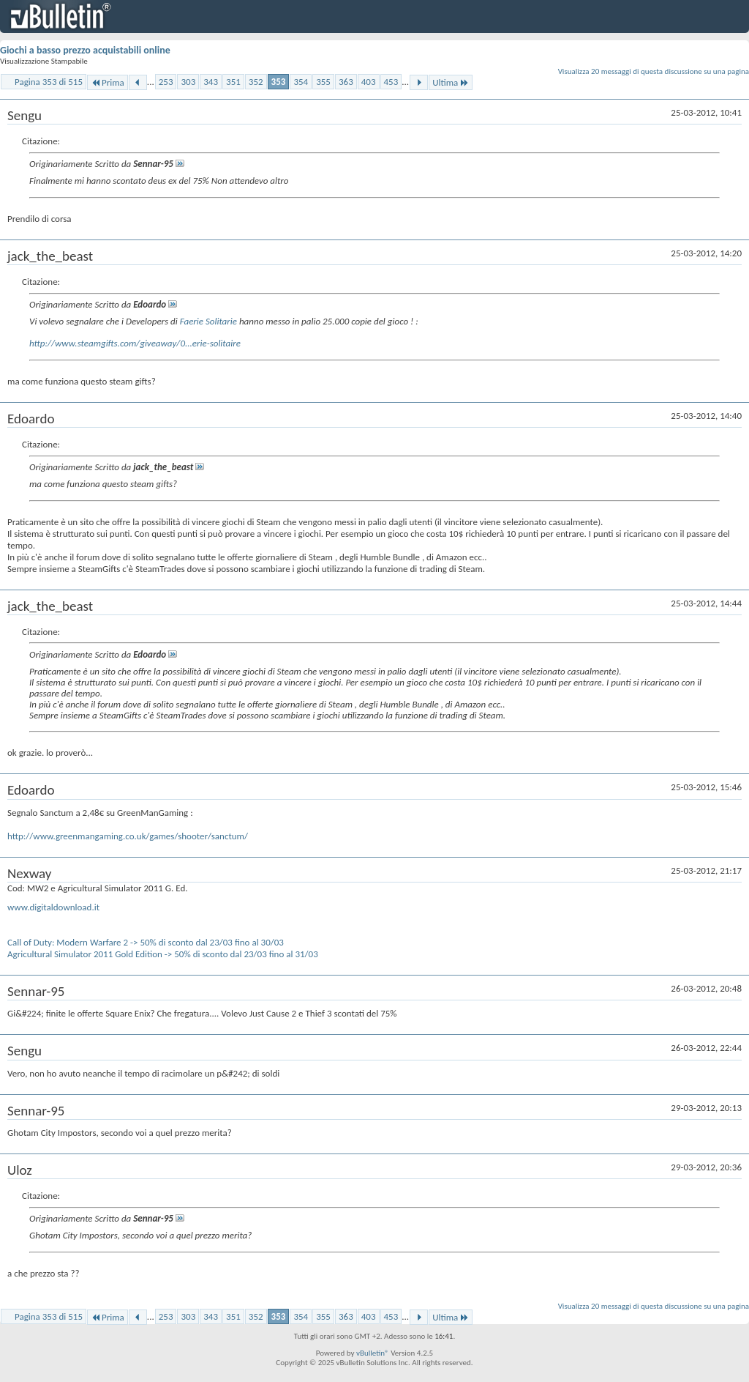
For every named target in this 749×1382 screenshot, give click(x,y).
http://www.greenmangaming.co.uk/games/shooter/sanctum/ (127, 836)
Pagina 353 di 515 (49, 81)
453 (391, 81)
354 (300, 81)
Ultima (450, 82)
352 (256, 81)
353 (278, 81)
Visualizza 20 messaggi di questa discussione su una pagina (653, 71)
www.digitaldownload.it (53, 907)
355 (323, 81)
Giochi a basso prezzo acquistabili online (85, 50)
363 (346, 81)
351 (233, 81)
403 (368, 81)
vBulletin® (372, 1353)
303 (188, 81)
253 (166, 81)
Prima (107, 82)
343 (210, 81)
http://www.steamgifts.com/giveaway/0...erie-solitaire (135, 343)
